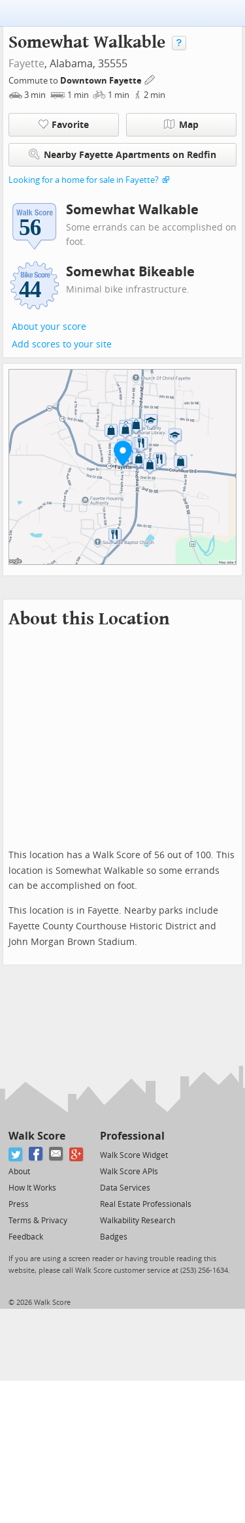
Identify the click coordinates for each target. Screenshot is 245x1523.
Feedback (25, 1237)
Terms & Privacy (37, 1220)
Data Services (125, 1188)
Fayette (26, 63)
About (19, 1171)
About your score (49, 326)
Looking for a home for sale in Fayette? (83, 180)
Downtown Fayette (102, 81)
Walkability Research (137, 1220)
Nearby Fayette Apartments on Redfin (122, 154)
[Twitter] (16, 1154)
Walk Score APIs (129, 1171)
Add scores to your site (62, 344)
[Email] (56, 1154)
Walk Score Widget (134, 1155)
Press (18, 1204)
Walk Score (36, 1136)
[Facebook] (36, 1154)
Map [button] (181, 125)
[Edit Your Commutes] (150, 78)
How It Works (32, 1188)
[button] (123, 453)
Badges (113, 1237)
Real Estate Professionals (145, 1204)
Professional (132, 1136)
